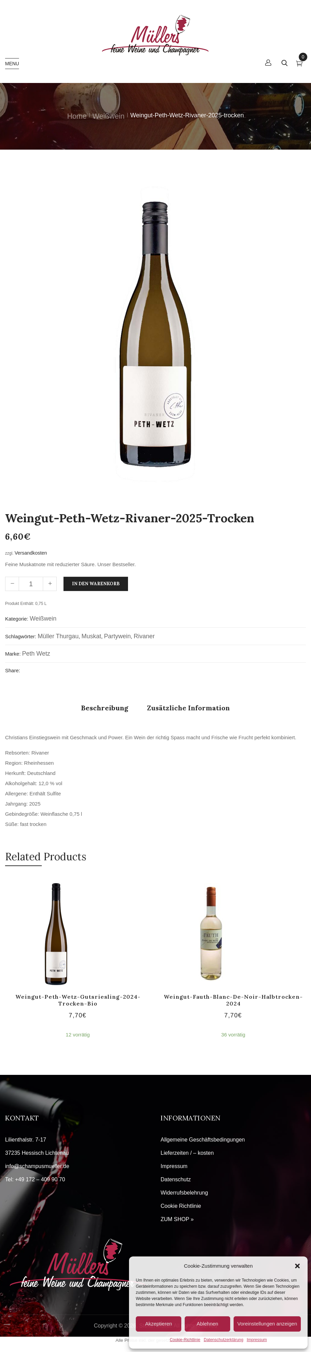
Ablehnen (207, 1323)
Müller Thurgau (58, 636)
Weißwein (108, 116)
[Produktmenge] (30, 584)
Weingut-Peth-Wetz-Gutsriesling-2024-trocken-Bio (78, 1000)
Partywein (117, 636)
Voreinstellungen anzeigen (267, 1323)
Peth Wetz (36, 653)
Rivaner (144, 636)
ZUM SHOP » (177, 1219)
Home (77, 116)
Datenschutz (176, 1179)
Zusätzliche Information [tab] (188, 708)
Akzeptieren (158, 1323)
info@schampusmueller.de (37, 1166)
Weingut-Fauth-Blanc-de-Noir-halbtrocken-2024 (233, 1000)
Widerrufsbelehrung (184, 1193)
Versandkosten (31, 553)
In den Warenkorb (96, 584)
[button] (297, 1266)
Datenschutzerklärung (223, 1339)
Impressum (257, 1339)
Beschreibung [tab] (104, 708)
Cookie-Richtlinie (185, 1339)
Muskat (91, 636)
